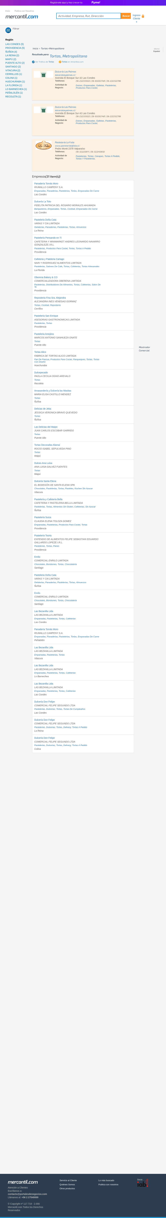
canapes (99, 156)
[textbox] (93, 16)
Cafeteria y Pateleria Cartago (49, 259)
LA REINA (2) (12, 55)
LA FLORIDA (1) (13, 85)
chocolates (39, 488)
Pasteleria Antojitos (44, 334)
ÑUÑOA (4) (11, 51)
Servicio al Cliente (68, 1180)
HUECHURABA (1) (15, 81)
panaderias (52, 191)
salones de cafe (54, 266)
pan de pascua (41, 359)
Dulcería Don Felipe (44, 701)
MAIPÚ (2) (10, 59)
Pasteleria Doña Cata (45, 219)
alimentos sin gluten (63, 506)
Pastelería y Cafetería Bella (48, 499)
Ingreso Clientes (136, 18)
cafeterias (75, 266)
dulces (79, 85)
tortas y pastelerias (85, 158)
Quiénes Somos (67, 1184)
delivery (67, 727)
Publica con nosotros (108, 1184)
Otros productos (67, 1188)
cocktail (71, 209)
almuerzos (81, 227)
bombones (51, 564)
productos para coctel (86, 88)
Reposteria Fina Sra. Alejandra (50, 297)
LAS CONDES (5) (14, 44)
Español (156, 51)
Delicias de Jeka (42, 408)
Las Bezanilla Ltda (43, 611)
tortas (90, 156)
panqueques (79, 359)
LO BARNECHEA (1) (16, 89)
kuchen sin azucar (83, 488)
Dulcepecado (41, 372)
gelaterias (39, 227)
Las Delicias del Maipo (45, 427)
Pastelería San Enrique (46, 315)
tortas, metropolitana (68, 56)
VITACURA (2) (12, 70)
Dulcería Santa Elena (45, 481)
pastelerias (110, 85)
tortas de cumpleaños (74, 709)
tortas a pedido (112, 156)
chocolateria (71, 564)
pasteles (69, 488)
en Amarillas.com (72, 62)
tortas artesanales (90, 266)
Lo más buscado (106, 1180)
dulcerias (50, 709)
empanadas (89, 85)
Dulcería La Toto (42, 201)
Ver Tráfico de (44, 62)
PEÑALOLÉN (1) (14, 92)
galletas (100, 85)
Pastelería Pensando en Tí (48, 237)
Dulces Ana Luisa (43, 463)
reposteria (55, 305)
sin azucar (90, 506)
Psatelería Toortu (43, 535)
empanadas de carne (88, 191)
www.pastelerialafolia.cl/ (67, 145)
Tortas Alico (40, 352)
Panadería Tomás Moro (46, 183)
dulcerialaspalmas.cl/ (65, 75)
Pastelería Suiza (42, 517)
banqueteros (40, 209)
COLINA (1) (11, 78)
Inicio (7, 11)
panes (56, 546)
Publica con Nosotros (24, 11)
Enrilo (37, 557)
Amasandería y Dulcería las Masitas (52, 390)
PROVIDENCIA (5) (15, 48)
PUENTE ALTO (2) (15, 63)
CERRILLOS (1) (13, 74)
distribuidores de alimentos (59, 284)
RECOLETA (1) (13, 96)
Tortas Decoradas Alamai (47, 445)
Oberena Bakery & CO (45, 277)
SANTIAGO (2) (13, 66)
